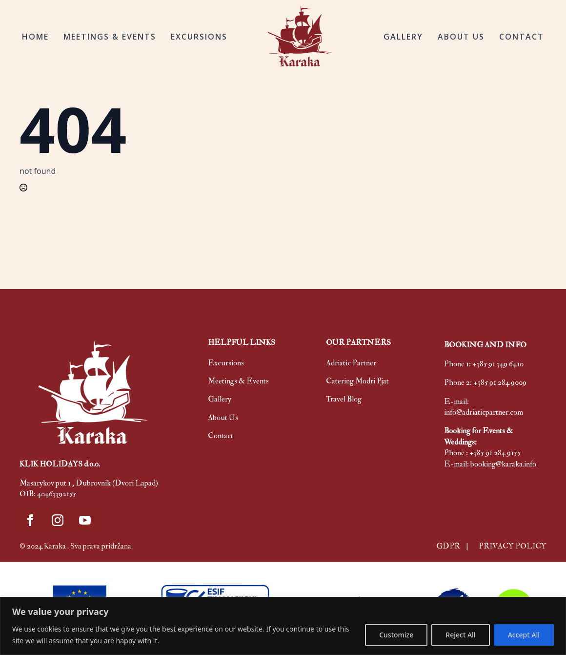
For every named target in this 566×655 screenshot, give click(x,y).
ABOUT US (461, 36)
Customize (396, 634)
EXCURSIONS (199, 36)
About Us (223, 418)
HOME (35, 36)
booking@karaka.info (503, 464)
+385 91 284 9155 (495, 453)
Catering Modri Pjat (357, 381)
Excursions (226, 363)
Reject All (460, 634)
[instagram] (57, 520)
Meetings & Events (238, 381)
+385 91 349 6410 (498, 364)
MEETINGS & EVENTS (109, 36)
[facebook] (30, 520)
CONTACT (521, 36)
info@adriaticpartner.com (483, 412)
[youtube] (85, 520)
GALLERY (403, 36)
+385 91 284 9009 (499, 382)
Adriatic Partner (351, 363)
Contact (220, 436)
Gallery (219, 399)
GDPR (449, 546)
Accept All (524, 634)
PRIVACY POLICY (512, 546)
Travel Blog (344, 399)
